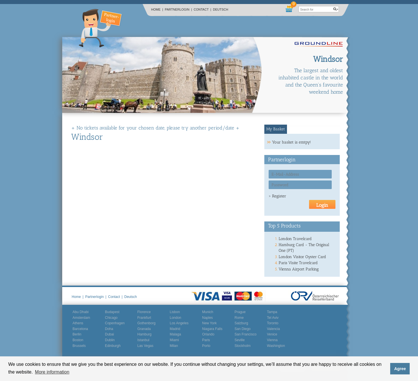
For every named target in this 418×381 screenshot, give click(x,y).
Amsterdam (81, 318)
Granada (144, 329)
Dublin (110, 340)
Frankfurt (144, 318)
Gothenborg (146, 323)
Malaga (175, 334)
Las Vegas (145, 346)
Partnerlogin (178, 9)
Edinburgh (113, 346)
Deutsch (220, 9)
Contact (202, 9)
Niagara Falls (212, 329)
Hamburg (144, 334)
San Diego (243, 329)
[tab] (275, 129)
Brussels (79, 346)
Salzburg (241, 323)
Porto (206, 346)
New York (209, 323)
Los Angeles (179, 323)
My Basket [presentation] (275, 129)
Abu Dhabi (81, 312)
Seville (240, 340)
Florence (144, 312)
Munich (207, 312)
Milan (174, 346)
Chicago (111, 318)
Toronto (272, 323)
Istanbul (143, 340)
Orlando (208, 334)
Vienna (272, 340)
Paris (206, 340)
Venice (272, 334)
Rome (239, 318)
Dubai (109, 334)
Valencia (273, 329)
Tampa (272, 312)
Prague (240, 312)
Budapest (112, 312)
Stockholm (243, 346)
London (175, 318)
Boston (78, 340)
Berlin (77, 334)
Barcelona (80, 329)
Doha (109, 329)
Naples (207, 318)
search (336, 9)
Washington (276, 346)
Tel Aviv (272, 318)
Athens (78, 323)
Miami (174, 340)
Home (157, 9)
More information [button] (52, 372)
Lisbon (175, 312)
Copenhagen (115, 323)
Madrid (175, 329)
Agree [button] (400, 368)
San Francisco (246, 334)
